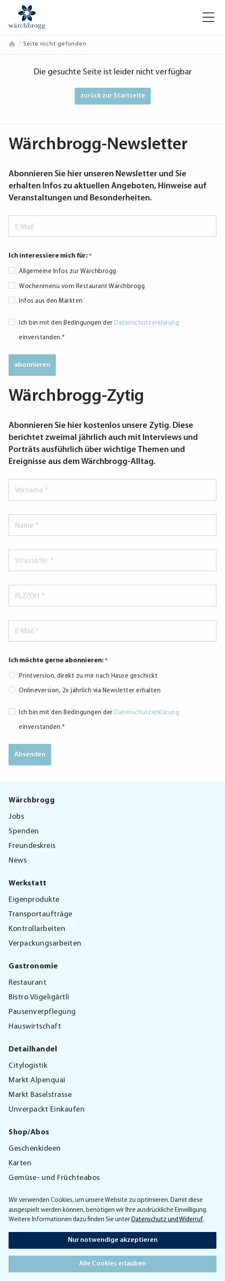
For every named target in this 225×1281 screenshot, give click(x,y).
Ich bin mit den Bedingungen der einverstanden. (99, 330)
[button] (208, 17)
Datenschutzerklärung (146, 323)
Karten (20, 1163)
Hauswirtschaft (35, 1027)
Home (13, 44)
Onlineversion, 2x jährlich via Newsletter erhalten (90, 691)
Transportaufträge (41, 914)
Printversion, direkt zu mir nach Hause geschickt (88, 676)
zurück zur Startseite (112, 95)
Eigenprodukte (34, 900)
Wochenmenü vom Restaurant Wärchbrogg (82, 286)
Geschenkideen (35, 1149)
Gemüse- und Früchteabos (54, 1178)
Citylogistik (28, 1066)
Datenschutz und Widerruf (167, 1219)
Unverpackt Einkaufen (47, 1110)
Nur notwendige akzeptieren (113, 1240)
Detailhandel (33, 1050)
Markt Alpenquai (37, 1080)
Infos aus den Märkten (51, 301)
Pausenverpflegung (42, 1012)
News (18, 861)
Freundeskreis (32, 846)
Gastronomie (33, 967)
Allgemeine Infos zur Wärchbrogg (67, 271)
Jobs (16, 817)
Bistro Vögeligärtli (39, 997)
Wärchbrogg (32, 801)
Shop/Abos (29, 1133)
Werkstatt (28, 884)
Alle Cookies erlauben (112, 1263)
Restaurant (27, 983)
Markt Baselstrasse (40, 1095)
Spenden (24, 831)
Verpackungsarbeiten (45, 944)
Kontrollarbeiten (37, 929)
